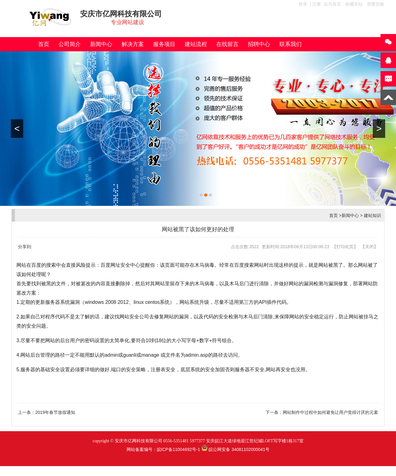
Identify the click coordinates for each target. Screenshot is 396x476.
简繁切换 (375, 4)
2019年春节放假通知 (55, 412)
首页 (43, 44)
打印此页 (345, 246)
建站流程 (196, 44)
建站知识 (372, 215)
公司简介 (69, 44)
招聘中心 (259, 44)
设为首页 (332, 4)
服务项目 (164, 44)
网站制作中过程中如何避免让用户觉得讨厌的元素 (330, 412)
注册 (316, 4)
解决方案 (133, 44)
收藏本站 (354, 4)
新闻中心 (101, 44)
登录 (303, 4)
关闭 (369, 246)
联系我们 (290, 44)
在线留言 (227, 44)
